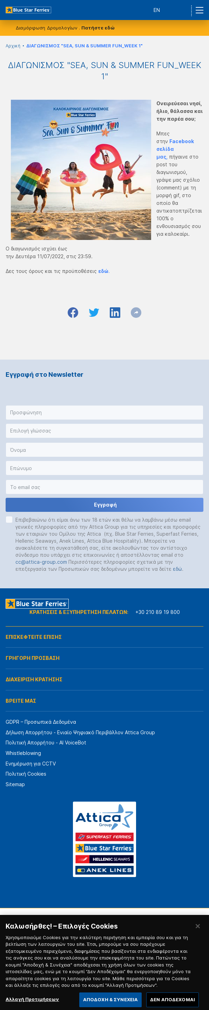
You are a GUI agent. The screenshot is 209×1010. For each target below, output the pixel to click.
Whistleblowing (23, 753)
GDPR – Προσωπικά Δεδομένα (41, 722)
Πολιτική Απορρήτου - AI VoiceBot (46, 742)
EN (157, 10)
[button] (104, 413)
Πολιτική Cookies (26, 774)
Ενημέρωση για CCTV (31, 764)
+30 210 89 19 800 (157, 612)
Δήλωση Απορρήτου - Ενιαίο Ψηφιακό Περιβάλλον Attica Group (80, 732)
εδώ (177, 569)
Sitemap (15, 784)
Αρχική (13, 45)
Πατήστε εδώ (98, 28)
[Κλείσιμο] (197, 931)
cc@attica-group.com (41, 562)
